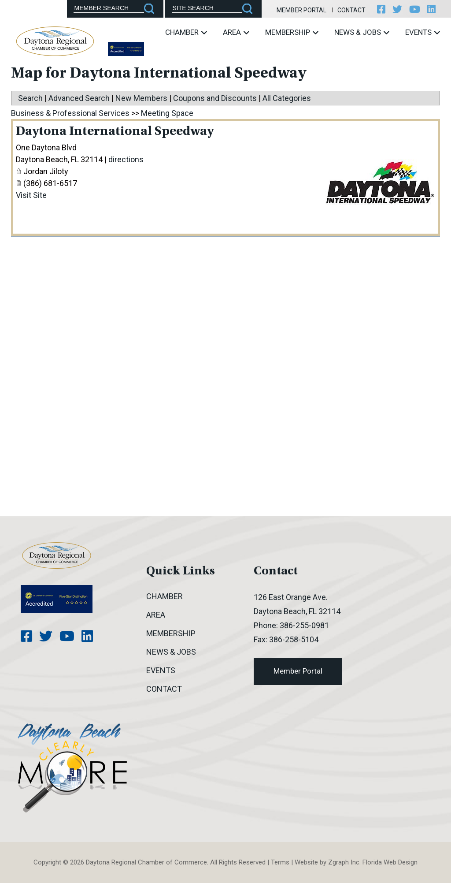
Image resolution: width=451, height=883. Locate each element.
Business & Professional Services (70, 113)
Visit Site (31, 195)
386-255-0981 (304, 625)
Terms (280, 862)
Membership (291, 32)
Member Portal (301, 10)
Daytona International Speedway (115, 131)
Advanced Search (79, 98)
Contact (351, 10)
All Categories (286, 98)
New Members (141, 98)
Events (422, 32)
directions (126, 159)
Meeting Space (167, 113)
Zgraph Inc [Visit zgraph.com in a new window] (343, 862)
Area (236, 32)
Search (30, 98)
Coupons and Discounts (215, 98)
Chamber (186, 32)
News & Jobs (361, 32)
